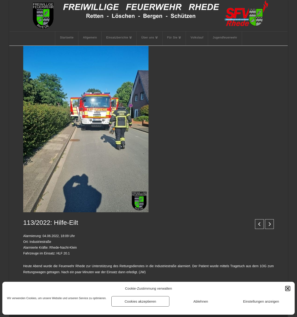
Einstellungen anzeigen (261, 301)
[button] (287, 288)
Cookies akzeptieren (140, 301)
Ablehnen (200, 301)
